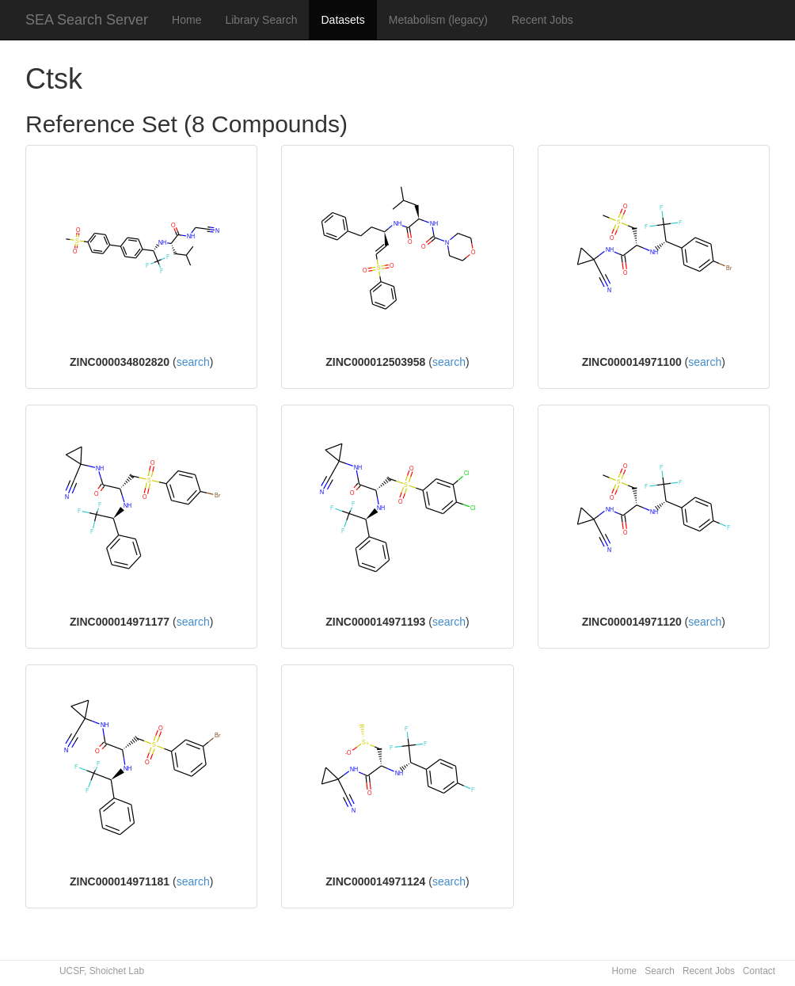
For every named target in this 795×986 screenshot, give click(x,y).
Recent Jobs (542, 19)
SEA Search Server (86, 20)
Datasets (342, 19)
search (193, 362)
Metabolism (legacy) (438, 19)
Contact (759, 970)
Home (186, 19)
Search (660, 970)
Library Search (261, 19)
